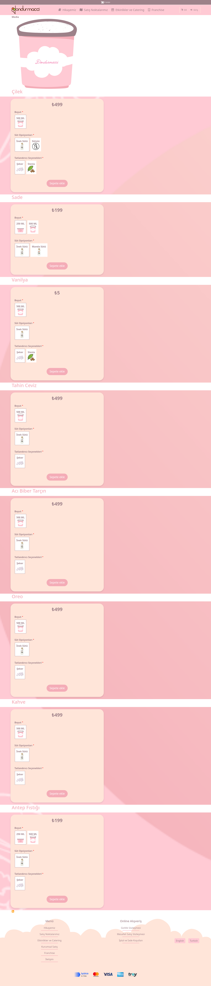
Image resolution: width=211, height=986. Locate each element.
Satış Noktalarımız (49, 934)
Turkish (194, 940)
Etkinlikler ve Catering (50, 940)
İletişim (49, 959)
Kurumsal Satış (49, 946)
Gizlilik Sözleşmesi (131, 927)
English (180, 940)
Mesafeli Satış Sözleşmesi (131, 934)
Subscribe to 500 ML (13, 911)
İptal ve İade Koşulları (131, 940)
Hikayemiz (49, 927)
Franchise (49, 953)
